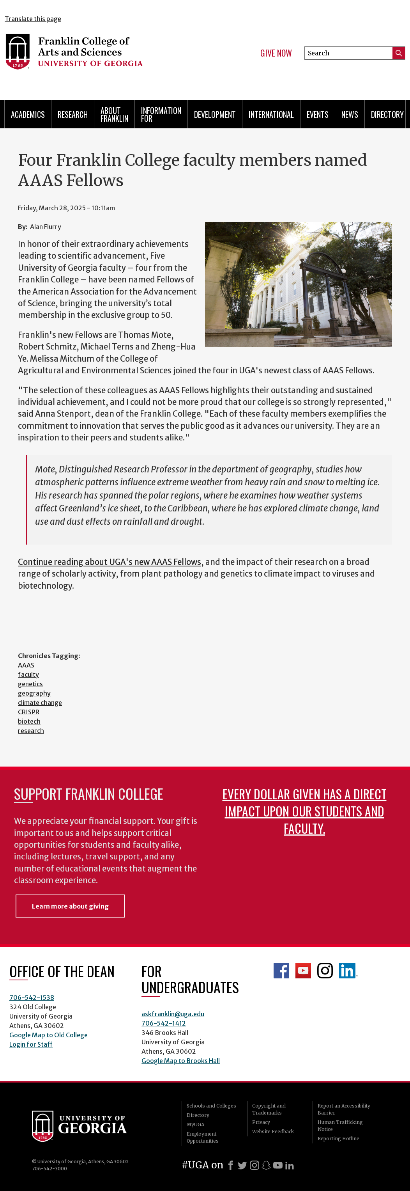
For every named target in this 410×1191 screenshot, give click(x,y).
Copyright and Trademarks (269, 1109)
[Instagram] (254, 1165)
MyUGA (195, 1124)
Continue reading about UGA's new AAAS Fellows (109, 562)
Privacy (261, 1122)
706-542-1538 (31, 997)
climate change (40, 702)
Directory (387, 114)
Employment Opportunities (203, 1137)
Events (318, 114)
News (349, 114)
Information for (161, 114)
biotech (29, 721)
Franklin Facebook (281, 970)
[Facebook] (230, 1165)
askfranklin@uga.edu (172, 1014)
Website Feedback (273, 1131)
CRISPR (28, 712)
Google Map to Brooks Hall (180, 1061)
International (271, 114)
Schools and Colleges (211, 1106)
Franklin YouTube (303, 970)
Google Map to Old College (48, 1035)
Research (73, 114)
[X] (242, 1165)
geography (34, 693)
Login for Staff (31, 1044)
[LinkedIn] (289, 1165)
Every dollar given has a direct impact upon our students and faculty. (305, 811)
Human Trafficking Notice (340, 1125)
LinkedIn (348, 970)
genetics (30, 684)
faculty (28, 674)
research (31, 731)
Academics (28, 114)
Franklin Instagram (325, 970)
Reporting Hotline (338, 1138)
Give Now (276, 53)
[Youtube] (278, 1165)
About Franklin (114, 114)
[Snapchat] (266, 1165)
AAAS (26, 665)
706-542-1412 (163, 1023)
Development (215, 114)
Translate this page (33, 19)
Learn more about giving (70, 906)
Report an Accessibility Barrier (344, 1109)
